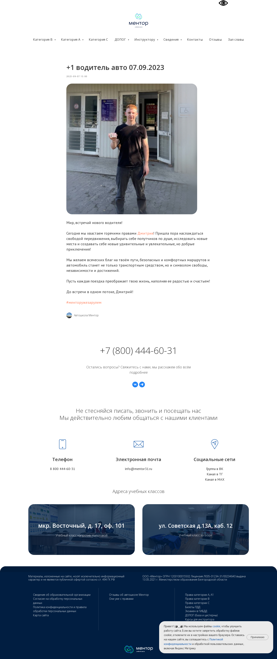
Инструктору (145, 39)
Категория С (98, 39)
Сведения (172, 39)
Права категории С (197, 603)
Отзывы (215, 39)
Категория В (43, 39)
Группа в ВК (214, 469)
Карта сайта (41, 615)
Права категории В (197, 598)
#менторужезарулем (84, 302)
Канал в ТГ (215, 474)
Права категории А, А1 (199, 595)
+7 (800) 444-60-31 (138, 350)
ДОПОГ (121, 39)
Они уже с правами (121, 598)
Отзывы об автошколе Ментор (129, 595)
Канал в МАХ (214, 479)
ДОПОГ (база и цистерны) (201, 615)
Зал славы (236, 39)
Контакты (195, 39)
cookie (216, 626)
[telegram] (142, 384)
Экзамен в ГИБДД (196, 611)
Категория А (71, 39)
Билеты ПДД (192, 607)
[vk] (135, 384)
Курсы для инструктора (199, 619)
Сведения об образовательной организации (61, 595)
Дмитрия (145, 233)
